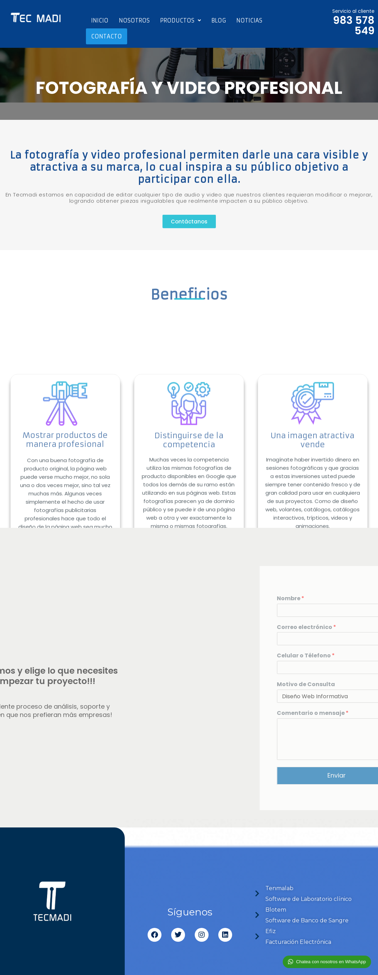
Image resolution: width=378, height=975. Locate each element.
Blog (218, 20)
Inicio (99, 20)
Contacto (106, 36)
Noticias (249, 20)
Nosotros (134, 20)
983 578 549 (354, 25)
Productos (180, 20)
